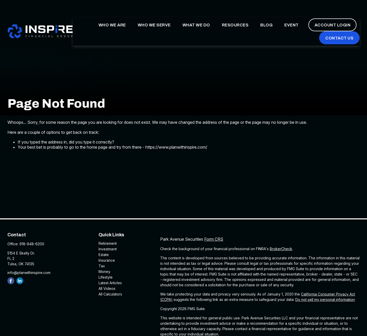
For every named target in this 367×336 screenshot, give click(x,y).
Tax (102, 266)
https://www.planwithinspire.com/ (176, 147)
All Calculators (110, 294)
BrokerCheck (281, 249)
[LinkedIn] (19, 280)
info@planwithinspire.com (28, 272)
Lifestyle (106, 277)
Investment (108, 249)
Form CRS (213, 239)
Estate (104, 254)
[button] (112, 10)
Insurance (107, 260)
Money (104, 271)
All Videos (107, 288)
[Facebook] (10, 280)
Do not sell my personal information (325, 299)
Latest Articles (110, 283)
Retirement (108, 243)
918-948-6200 (31, 244)
